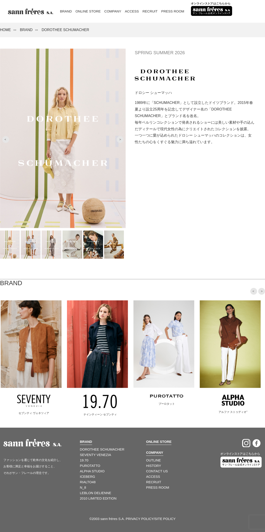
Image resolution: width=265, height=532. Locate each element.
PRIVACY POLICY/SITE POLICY (151, 519)
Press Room (172, 11)
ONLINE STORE (158, 442)
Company (112, 11)
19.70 (84, 460)
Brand (66, 11)
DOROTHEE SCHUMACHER (102, 449)
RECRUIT (153, 482)
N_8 (83, 487)
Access (132, 11)
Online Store (88, 11)
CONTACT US (157, 471)
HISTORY (153, 466)
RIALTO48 (88, 482)
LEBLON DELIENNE (95, 493)
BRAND (26, 30)
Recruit (150, 11)
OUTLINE (153, 460)
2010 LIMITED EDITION (98, 498)
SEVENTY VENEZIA (95, 455)
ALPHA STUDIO (92, 471)
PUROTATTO (90, 466)
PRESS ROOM (157, 487)
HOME (5, 30)
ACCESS (153, 476)
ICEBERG (87, 476)
